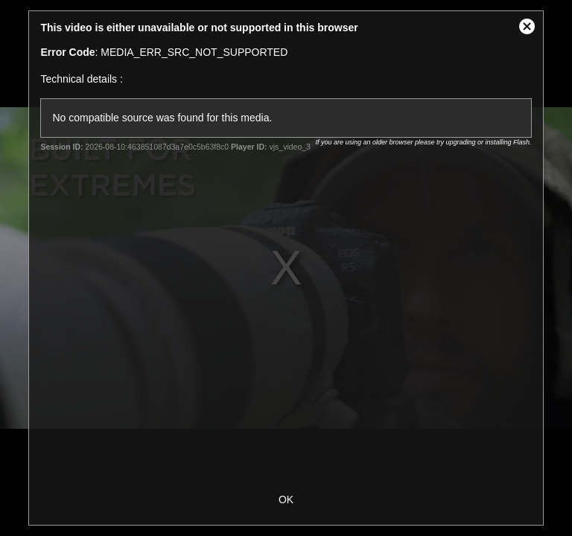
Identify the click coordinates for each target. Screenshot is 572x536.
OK (286, 499)
